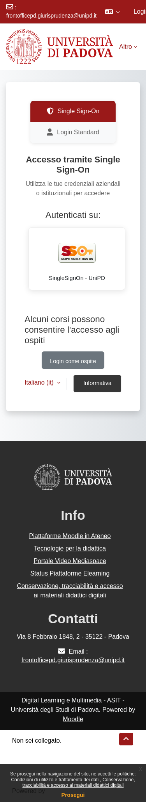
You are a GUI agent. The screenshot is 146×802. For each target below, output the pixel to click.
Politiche (23, 759)
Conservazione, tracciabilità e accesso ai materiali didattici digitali (78, 782)
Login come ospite (73, 361)
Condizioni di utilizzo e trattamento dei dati (55, 779)
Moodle (73, 719)
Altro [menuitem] (125, 46)
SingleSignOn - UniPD (77, 257)
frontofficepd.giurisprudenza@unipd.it (51, 15)
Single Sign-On (73, 111)
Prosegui (73, 795)
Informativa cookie (97, 386)
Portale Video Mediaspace (69, 561)
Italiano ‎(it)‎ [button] (40, 382)
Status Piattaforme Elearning (70, 573)
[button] (112, 11)
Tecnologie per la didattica (70, 548)
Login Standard (73, 132)
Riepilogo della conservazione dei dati (64, 750)
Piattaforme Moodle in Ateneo (70, 536)
